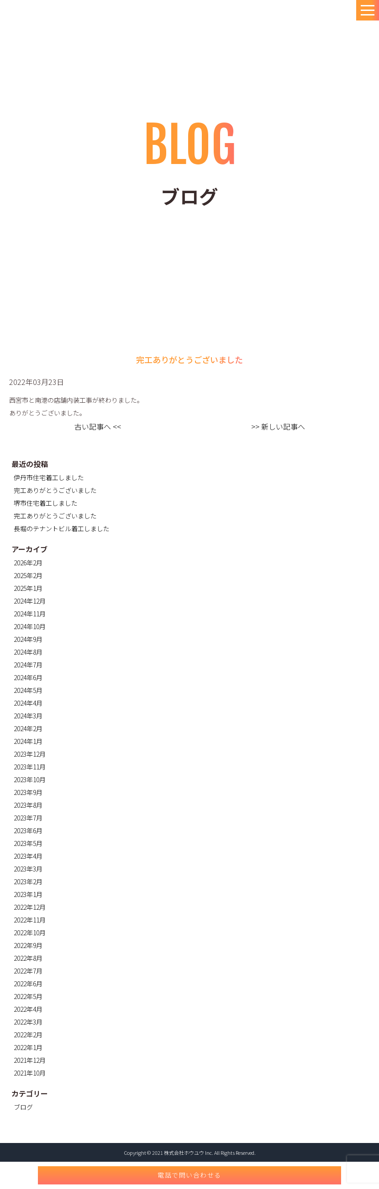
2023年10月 (30, 779)
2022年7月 (28, 970)
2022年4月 (28, 1009)
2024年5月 (28, 690)
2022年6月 (28, 983)
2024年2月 (28, 728)
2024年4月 (28, 702)
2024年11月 (30, 613)
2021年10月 (30, 1072)
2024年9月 (28, 639)
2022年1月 (28, 1047)
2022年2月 (28, 1034)
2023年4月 (28, 856)
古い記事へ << (97, 426)
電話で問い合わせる (189, 1174)
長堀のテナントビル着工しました (62, 528)
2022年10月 (30, 932)
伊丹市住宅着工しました (49, 477)
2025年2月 (28, 575)
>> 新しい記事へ (278, 426)
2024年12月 (30, 600)
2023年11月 (30, 766)
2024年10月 (30, 626)
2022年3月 (28, 1021)
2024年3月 (28, 715)
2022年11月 (30, 919)
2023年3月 (28, 868)
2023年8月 (28, 805)
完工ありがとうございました (55, 490)
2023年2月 (28, 881)
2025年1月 (28, 588)
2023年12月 (30, 753)
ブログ (23, 1107)
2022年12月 (30, 907)
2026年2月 (28, 562)
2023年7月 (28, 817)
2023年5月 (28, 843)
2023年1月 (28, 894)
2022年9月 (28, 945)
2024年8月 (28, 651)
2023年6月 (28, 830)
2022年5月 (28, 996)
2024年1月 (28, 741)
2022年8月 (28, 958)
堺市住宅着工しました (46, 502)
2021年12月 (30, 1060)
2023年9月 (28, 792)
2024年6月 (28, 677)
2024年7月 (28, 664)
